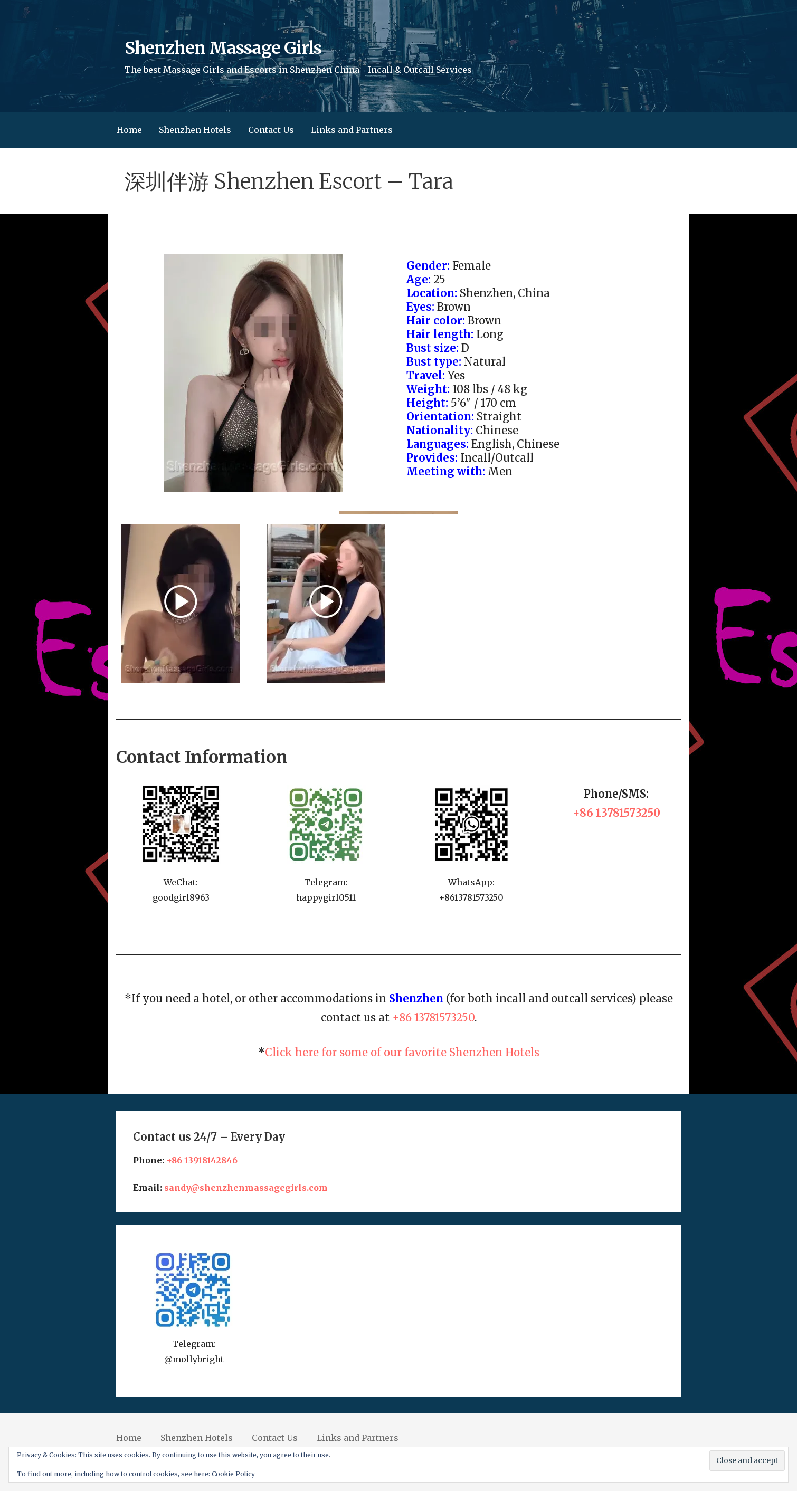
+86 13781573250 (616, 812)
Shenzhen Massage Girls (223, 48)
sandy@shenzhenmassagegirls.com (246, 1187)
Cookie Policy (233, 1474)
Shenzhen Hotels (195, 130)
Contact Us (271, 130)
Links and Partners (352, 130)
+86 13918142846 (202, 1160)
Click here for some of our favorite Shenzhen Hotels (402, 1052)
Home (129, 130)
